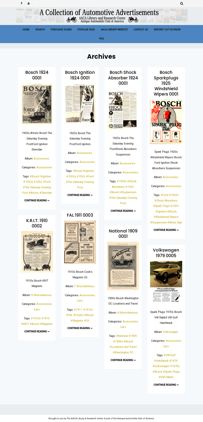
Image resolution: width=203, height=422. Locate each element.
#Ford (46, 181)
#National (122, 336)
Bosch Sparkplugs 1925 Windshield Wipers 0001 (166, 83)
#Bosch (34, 176)
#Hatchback (161, 360)
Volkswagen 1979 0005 (166, 252)
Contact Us (141, 29)
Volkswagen (170, 332)
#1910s (88, 309)
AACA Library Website (114, 29)
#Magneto (77, 320)
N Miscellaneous (127, 312)
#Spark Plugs (161, 206)
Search (40, 29)
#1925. (174, 206)
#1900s (118, 341)
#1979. (173, 360)
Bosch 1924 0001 (36, 75)
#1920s (28, 181)
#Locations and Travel (123, 347)
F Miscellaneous (84, 286)
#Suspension (128, 192)
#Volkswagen (161, 366)
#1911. (78, 309)
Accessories (41, 158)
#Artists (34, 192)
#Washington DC (123, 352)
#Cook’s (78, 315)
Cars (80, 300)
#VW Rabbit (166, 377)
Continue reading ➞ (36, 200)
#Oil (86, 320)
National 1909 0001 (123, 233)
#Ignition (45, 176)
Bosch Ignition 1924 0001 (80, 75)
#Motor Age (174, 222)
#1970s (175, 366)
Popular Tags (86, 29)
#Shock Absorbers (166, 200)
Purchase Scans (61, 29)
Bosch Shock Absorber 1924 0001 (123, 77)
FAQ (101, 38)
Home (26, 29)
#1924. (38, 181)
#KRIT (25, 324)
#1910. (45, 318)
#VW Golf (170, 355)
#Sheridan (45, 192)
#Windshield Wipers (166, 217)
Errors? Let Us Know (167, 29)
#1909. (133, 336)
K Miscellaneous (41, 295)
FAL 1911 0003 (80, 215)
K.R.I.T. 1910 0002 (37, 223)
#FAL (69, 315)
